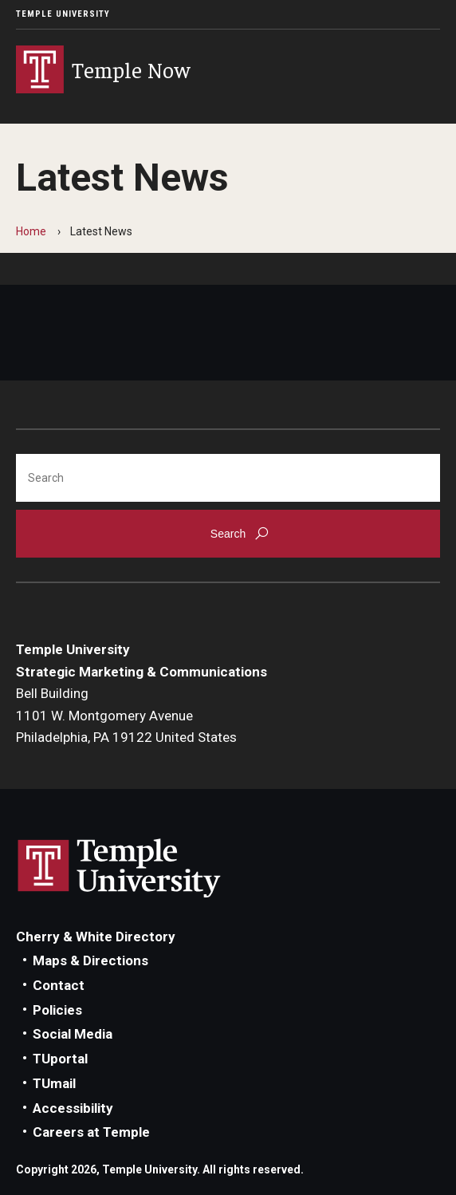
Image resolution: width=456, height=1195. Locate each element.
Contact (59, 985)
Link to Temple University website (119, 869)
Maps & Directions (90, 960)
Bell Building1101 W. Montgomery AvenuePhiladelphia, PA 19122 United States (126, 715)
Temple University (63, 14)
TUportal (60, 1059)
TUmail (54, 1083)
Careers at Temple (91, 1132)
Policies (57, 1010)
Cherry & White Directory (95, 937)
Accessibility (73, 1108)
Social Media (72, 1034)
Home (31, 231)
